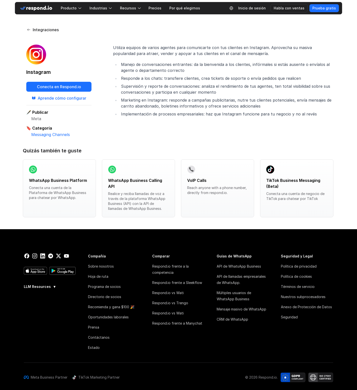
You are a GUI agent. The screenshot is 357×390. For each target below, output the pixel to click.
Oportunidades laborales (108, 317)
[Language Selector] (231, 8)
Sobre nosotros (101, 266)
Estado (94, 347)
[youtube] (66, 256)
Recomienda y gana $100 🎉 (111, 307)
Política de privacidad (299, 266)
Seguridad (289, 317)
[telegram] (51, 256)
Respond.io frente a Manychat (177, 323)
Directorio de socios (104, 297)
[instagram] (35, 256)
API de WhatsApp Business (239, 266)
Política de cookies (296, 276)
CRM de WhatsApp (232, 319)
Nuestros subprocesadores (303, 297)
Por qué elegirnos (184, 8)
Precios (155, 8)
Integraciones (43, 29)
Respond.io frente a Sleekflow (177, 282)
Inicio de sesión (252, 8)
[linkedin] (43, 256)
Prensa (93, 327)
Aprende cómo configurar (59, 98)
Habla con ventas (289, 8)
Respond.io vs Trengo (170, 303)
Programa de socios (104, 286)
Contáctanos (99, 337)
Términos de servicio (298, 286)
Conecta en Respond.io (59, 86)
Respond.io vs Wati (168, 293)
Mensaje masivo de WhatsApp (241, 309)
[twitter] (58, 256)
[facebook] (27, 256)
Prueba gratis (324, 8)
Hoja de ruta (98, 276)
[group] (50, 286)
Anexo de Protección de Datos (306, 307)
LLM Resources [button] (40, 287)
